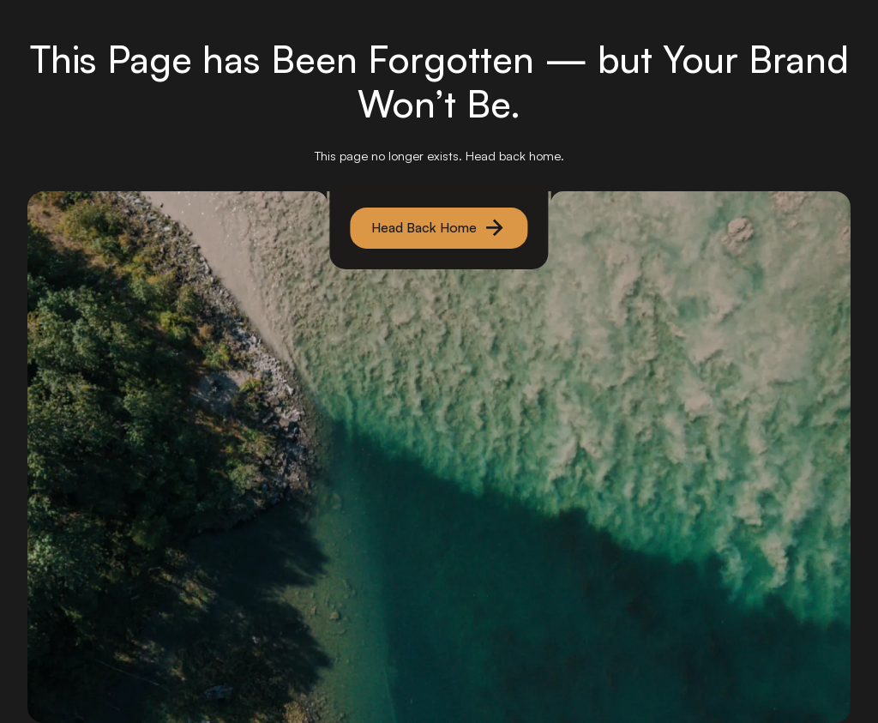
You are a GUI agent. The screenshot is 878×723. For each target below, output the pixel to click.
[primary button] (439, 228)
